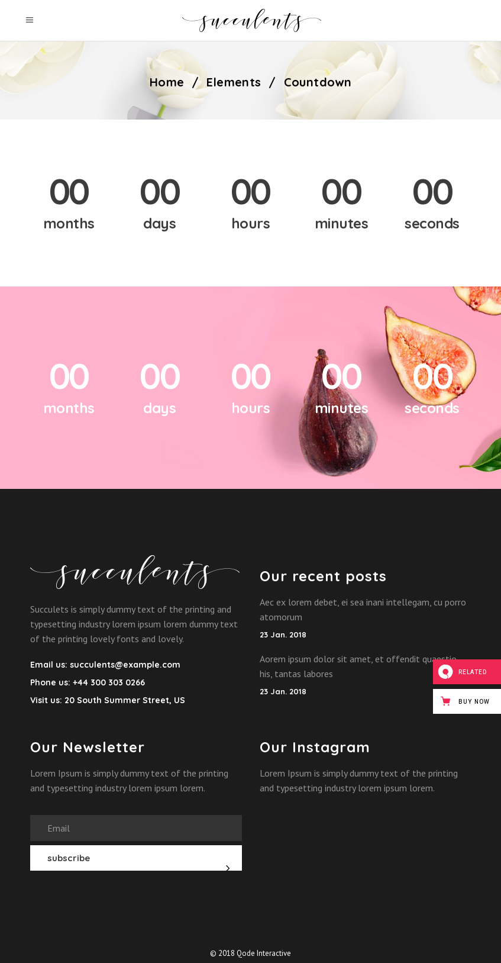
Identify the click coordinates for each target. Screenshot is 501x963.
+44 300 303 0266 (107, 682)
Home (167, 82)
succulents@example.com (125, 664)
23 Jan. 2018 (283, 634)
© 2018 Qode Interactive (250, 953)
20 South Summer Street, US (124, 700)
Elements (233, 82)
